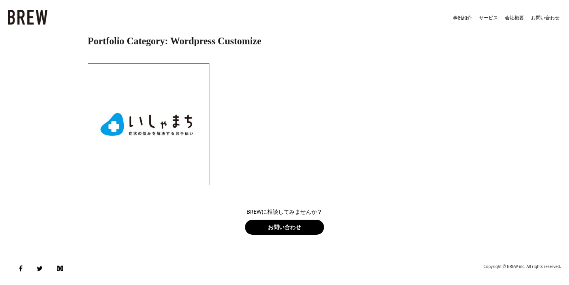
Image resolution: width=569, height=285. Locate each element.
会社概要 (514, 17)
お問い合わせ (545, 17)
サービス (488, 17)
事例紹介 (462, 17)
